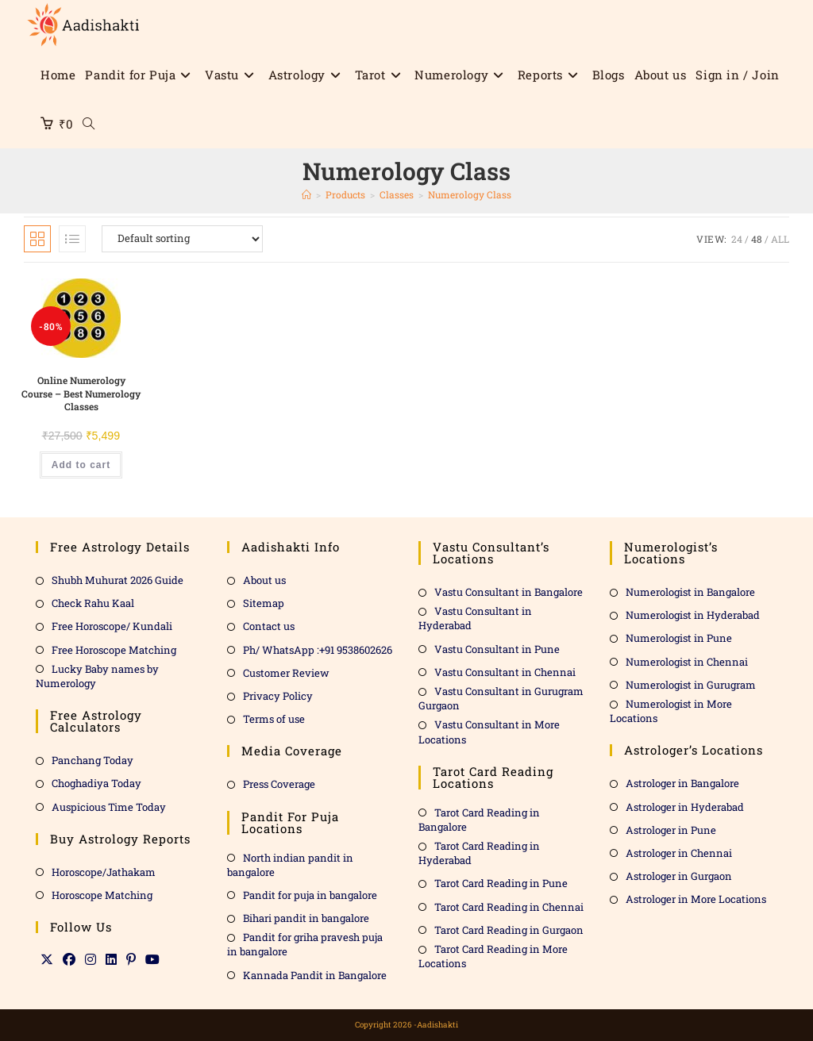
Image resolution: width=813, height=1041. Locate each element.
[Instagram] (90, 959)
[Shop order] (182, 238)
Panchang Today (92, 760)
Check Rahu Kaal (93, 603)
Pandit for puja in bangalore (310, 895)
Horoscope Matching (102, 895)
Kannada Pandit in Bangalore (315, 974)
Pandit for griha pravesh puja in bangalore (305, 944)
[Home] (306, 194)
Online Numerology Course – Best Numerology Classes (81, 393)
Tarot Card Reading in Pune (501, 883)
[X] (46, 959)
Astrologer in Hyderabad (685, 806)
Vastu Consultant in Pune (497, 648)
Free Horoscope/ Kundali (112, 626)
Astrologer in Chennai (679, 853)
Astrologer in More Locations (696, 899)
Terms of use (274, 719)
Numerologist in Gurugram (691, 685)
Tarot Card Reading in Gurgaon (509, 930)
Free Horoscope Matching (114, 649)
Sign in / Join (737, 75)
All (780, 238)
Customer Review (286, 673)
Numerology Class (469, 194)
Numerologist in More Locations (671, 711)
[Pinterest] (131, 959)
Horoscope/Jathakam (104, 871)
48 (756, 238)
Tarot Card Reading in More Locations (493, 956)
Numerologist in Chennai (687, 661)
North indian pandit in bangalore (290, 864)
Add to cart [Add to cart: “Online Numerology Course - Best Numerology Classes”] (81, 464)
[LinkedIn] (111, 959)
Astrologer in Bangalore (682, 783)
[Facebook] (69, 959)
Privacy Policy (278, 696)
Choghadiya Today (96, 783)
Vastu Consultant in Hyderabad (475, 618)
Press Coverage (279, 784)
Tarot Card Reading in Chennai (509, 906)
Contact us (269, 626)
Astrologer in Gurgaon (679, 876)
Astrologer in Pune (671, 829)
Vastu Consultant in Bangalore (508, 592)
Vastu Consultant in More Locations (489, 731)
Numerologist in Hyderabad (693, 615)
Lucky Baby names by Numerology (97, 676)
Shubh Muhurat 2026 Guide (117, 580)
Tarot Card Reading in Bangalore (479, 819)
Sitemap (263, 603)
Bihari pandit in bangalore (306, 918)
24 (736, 238)
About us (264, 580)
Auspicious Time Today (109, 806)
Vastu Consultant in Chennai (505, 672)
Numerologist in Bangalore (690, 592)
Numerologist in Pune (679, 638)
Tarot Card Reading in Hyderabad (479, 853)
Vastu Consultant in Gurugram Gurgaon (501, 698)
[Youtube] (152, 959)
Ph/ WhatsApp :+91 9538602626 (317, 649)
